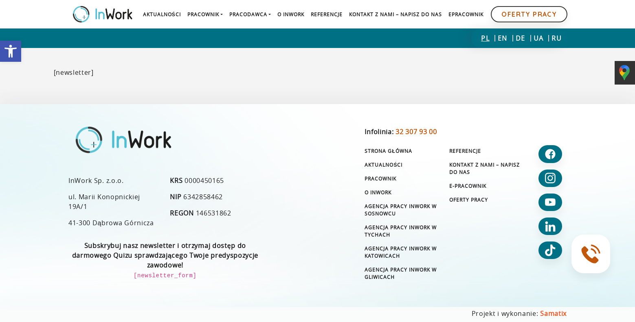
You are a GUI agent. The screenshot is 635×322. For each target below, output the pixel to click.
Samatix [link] (553, 313)
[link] (10, 51)
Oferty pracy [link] (529, 14)
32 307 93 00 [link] (416, 131)
